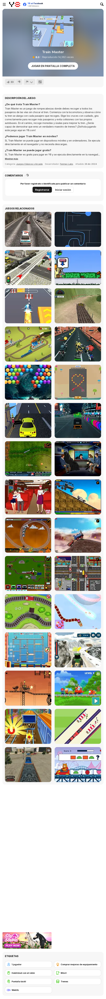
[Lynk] (78, 229)
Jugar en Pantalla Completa (53, 66)
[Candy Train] (78, 688)
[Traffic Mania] (78, 573)
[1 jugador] (28, 964)
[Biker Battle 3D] (78, 344)
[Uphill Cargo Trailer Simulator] (78, 305)
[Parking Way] (78, 382)
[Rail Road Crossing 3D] (28, 267)
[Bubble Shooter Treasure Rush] (28, 382)
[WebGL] (28, 990)
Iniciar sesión (63, 189)
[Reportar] (29, 82)
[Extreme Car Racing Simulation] (28, 229)
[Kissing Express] (28, 496)
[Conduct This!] (28, 344)
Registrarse (42, 189)
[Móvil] (77, 973)
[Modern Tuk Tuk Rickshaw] (78, 420)
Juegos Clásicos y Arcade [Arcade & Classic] (29, 164)
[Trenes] (77, 981)
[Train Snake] (78, 726)
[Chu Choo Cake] (28, 649)
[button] (11, 158)
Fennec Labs (66, 164)
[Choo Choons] (28, 573)
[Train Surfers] (28, 726)
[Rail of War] (28, 458)
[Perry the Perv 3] (78, 458)
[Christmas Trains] (78, 611)
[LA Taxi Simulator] (28, 420)
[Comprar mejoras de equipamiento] (77, 964)
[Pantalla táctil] (28, 981)
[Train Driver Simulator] (28, 764)
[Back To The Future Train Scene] (78, 496)
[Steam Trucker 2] (28, 688)
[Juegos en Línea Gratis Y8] (14, 4)
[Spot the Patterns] (78, 764)
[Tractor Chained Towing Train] (78, 649)
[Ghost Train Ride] (28, 535)
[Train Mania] (78, 535)
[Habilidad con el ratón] (28, 973)
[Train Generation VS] (28, 611)
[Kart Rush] (28, 305)
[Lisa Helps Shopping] (78, 267)
